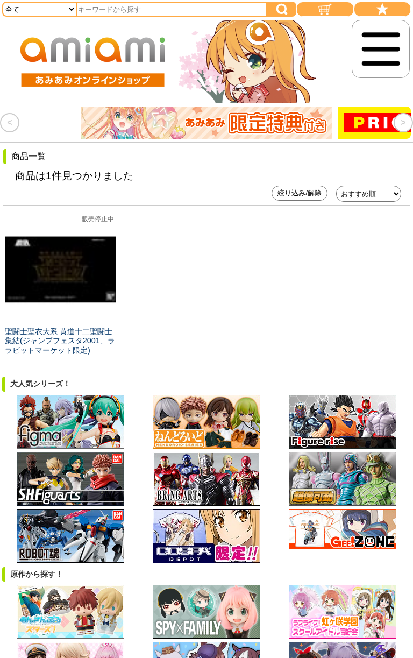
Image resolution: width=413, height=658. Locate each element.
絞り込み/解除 (299, 193)
